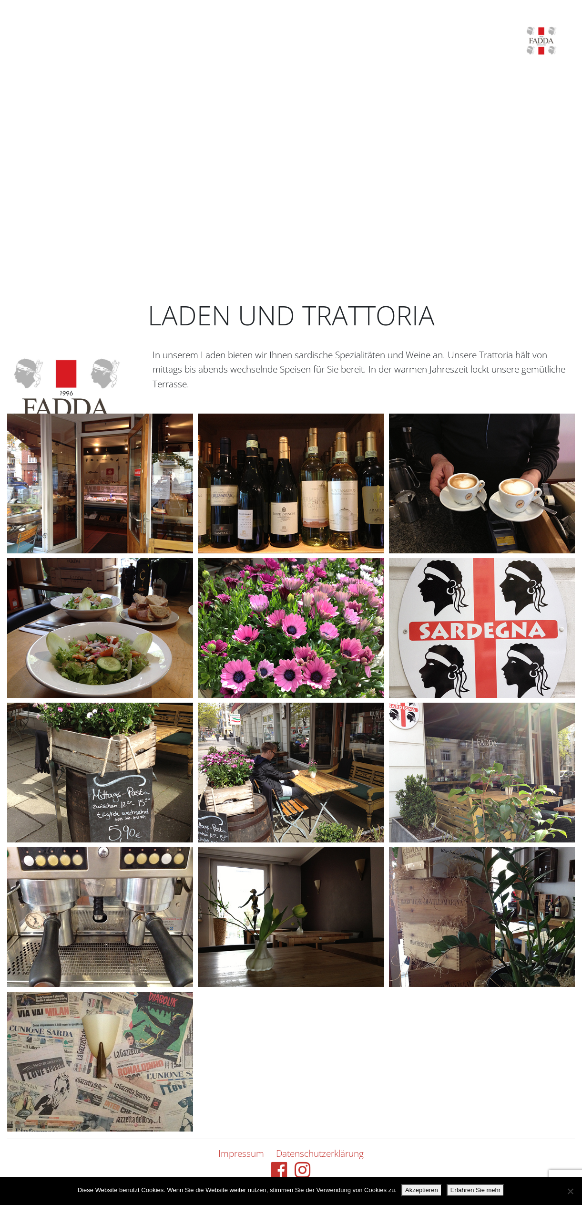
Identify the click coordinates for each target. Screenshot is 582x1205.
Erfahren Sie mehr (475, 1190)
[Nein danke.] (570, 1191)
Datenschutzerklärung (320, 1153)
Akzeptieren (421, 1190)
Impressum (241, 1153)
